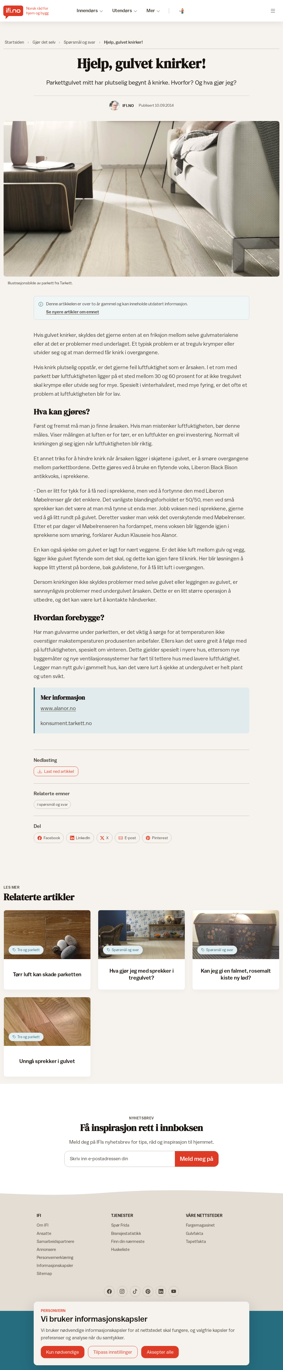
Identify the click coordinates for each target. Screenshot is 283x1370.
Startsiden (14, 42)
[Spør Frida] (182, 11)
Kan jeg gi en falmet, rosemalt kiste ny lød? (236, 973)
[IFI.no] (30, 11)
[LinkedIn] (161, 1291)
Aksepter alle (160, 1352)
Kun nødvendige (62, 1352)
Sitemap (44, 1273)
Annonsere (46, 1249)
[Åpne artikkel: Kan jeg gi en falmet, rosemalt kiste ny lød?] (236, 934)
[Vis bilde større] (142, 199)
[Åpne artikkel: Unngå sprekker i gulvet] (47, 1021)
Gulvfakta (194, 1233)
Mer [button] (150, 10)
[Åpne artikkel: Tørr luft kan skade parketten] (47, 934)
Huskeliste (120, 1249)
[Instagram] (122, 1291)
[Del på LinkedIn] (80, 838)
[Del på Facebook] (49, 838)
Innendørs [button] (87, 10)
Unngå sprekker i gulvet (47, 1061)
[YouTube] (174, 1291)
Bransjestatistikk (126, 1233)
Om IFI (43, 1225)
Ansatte (44, 1233)
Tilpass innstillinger (112, 1352)
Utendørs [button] (122, 10)
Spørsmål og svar (79, 42)
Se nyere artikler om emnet (72, 311)
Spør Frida (120, 1225)
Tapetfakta (196, 1241)
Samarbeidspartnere (55, 1241)
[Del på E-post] (127, 838)
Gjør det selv (44, 42)
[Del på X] (105, 838)
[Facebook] (109, 1291)
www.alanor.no (58, 708)
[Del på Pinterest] (157, 838)
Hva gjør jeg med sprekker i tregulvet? (142, 973)
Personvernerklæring (55, 1257)
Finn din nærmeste (128, 1241)
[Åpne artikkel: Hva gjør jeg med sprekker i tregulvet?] (141, 934)
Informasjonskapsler (55, 1265)
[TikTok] (135, 1291)
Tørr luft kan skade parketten (47, 974)
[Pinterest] (148, 1291)
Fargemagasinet (200, 1225)
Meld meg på (196, 1158)
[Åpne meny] (273, 10)
